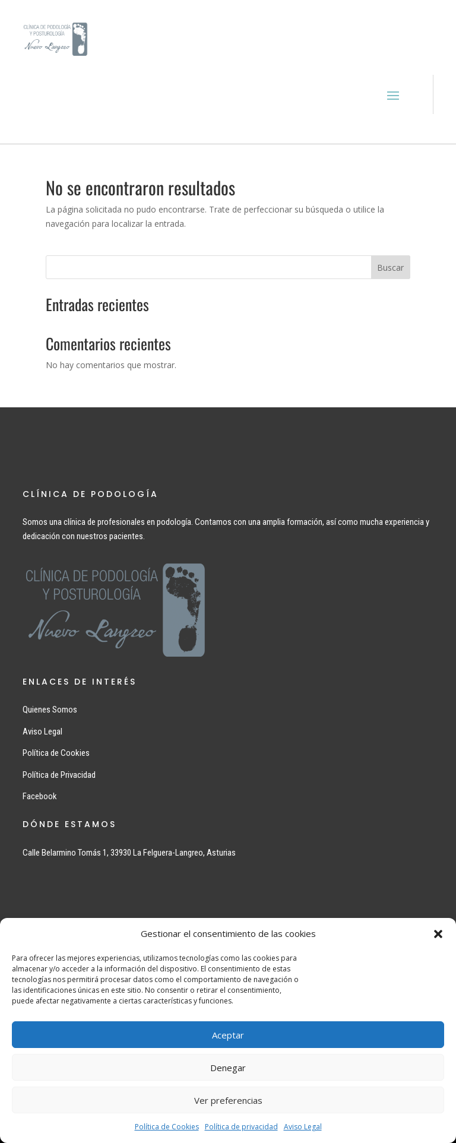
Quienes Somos (50, 709)
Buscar (390, 267)
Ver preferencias (228, 1100)
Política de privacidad (241, 1127)
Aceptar (228, 1035)
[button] (438, 934)
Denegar (228, 1068)
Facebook (40, 796)
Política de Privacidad (59, 775)
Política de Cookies (167, 1127)
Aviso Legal (303, 1127)
